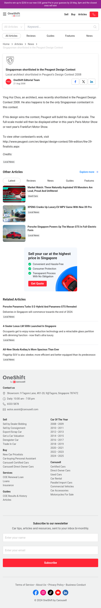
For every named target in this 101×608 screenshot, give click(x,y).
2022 (53, 451)
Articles (19, 44)
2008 (53, 424)
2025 (61, 456)
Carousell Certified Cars (16, 462)
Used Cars (56, 474)
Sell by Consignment (14, 428)
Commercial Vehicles (62, 486)
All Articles (13, 27)
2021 (61, 447)
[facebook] (75, 82)
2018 (53, 444)
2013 (61, 431)
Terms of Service (24, 584)
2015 (61, 435)
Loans (6, 481)
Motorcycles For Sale (62, 494)
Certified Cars (58, 466)
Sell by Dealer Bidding (15, 424)
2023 (61, 451)
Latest (11, 180)
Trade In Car (9, 444)
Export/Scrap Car (12, 431)
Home (6, 44)
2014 (53, 435)
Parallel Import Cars (61, 482)
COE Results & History (15, 496)
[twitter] (83, 82)
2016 (53, 440)
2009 (61, 424)
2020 (53, 447)
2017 (61, 440)
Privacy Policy (56, 584)
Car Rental (56, 478)
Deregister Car (11, 440)
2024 (53, 456)
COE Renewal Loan (13, 477)
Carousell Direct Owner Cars (18, 466)
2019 (61, 444)
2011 (61, 428)
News (89, 35)
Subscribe (50, 562)
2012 (53, 431)
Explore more (89, 172)
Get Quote (37, 283)
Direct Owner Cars (60, 470)
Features (70, 35)
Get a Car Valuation (13, 435)
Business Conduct (76, 584)
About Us (41, 584)
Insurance (8, 485)
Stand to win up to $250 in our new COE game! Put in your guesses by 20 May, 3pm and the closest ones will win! (50, 4)
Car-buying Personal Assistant (19, 458)
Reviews (31, 35)
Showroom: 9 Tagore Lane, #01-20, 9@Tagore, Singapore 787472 (42, 393)
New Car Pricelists (13, 454)
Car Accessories (59, 490)
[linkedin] (91, 82)
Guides (50, 35)
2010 (53, 428)
